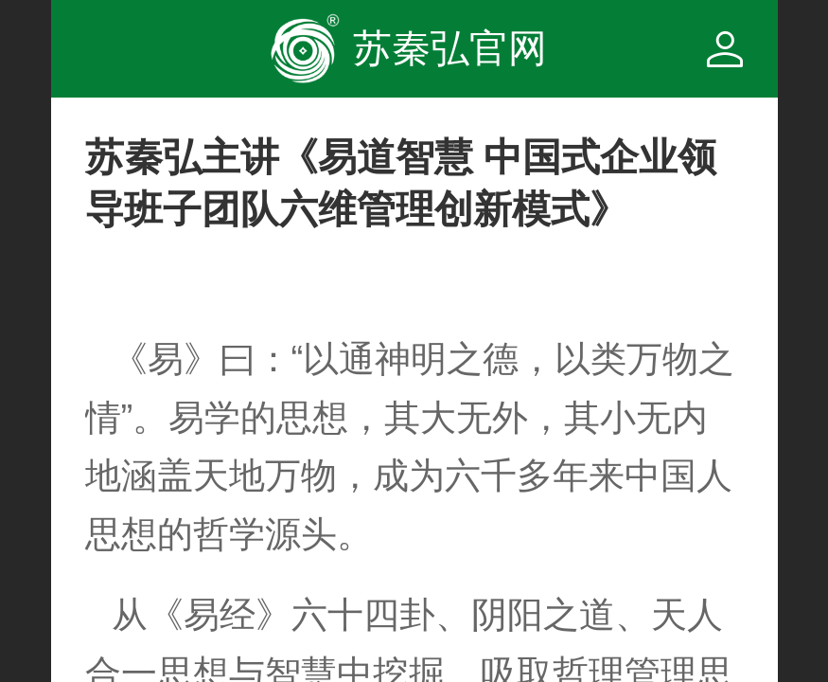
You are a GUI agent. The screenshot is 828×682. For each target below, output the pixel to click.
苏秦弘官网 (450, 48)
